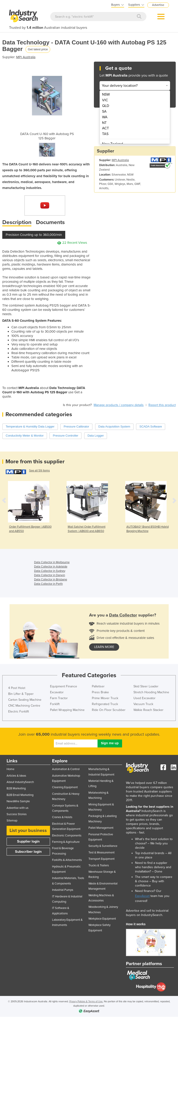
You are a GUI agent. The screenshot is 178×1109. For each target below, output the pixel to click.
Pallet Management (100, 828)
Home (10, 769)
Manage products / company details (119, 405)
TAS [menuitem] (105, 134)
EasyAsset (142, 896)
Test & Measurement (101, 852)
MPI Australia (25, 57)
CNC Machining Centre (24, 706)
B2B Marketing (16, 788)
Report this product (162, 405)
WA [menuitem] (105, 117)
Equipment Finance (63, 686)
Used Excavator (144, 698)
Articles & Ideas (16, 776)
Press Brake (100, 692)
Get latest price (38, 49)
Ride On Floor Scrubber (108, 710)
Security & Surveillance (102, 846)
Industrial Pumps (62, 890)
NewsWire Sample (18, 801)
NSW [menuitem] (106, 94)
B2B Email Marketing (20, 795)
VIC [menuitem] (105, 100)
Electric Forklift (18, 711)
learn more (104, 647)
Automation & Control (66, 769)
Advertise (158, 5)
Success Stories (17, 814)
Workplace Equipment (102, 919)
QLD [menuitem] (105, 106)
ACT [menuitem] (105, 128)
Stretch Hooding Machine (151, 692)
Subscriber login (28, 851)
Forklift (55, 704)
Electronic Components (66, 835)
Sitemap (12, 820)
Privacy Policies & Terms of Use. (86, 1001)
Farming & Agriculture (66, 842)
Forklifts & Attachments (67, 860)
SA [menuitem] (104, 111)
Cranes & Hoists (62, 817)
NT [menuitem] (104, 123)
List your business (28, 830)
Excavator (57, 692)
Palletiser (98, 686)
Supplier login (28, 841)
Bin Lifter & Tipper (21, 694)
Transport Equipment (101, 859)
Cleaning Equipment (65, 787)
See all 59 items (39, 470)
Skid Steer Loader (145, 686)
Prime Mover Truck (105, 698)
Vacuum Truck (143, 704)
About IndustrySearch (20, 782)
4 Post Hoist (16, 688)
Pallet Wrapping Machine (67, 710)
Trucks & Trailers (98, 865)
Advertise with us (17, 808)
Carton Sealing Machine (24, 700)
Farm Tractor (59, 698)
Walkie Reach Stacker (148, 710)
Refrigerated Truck (105, 704)
